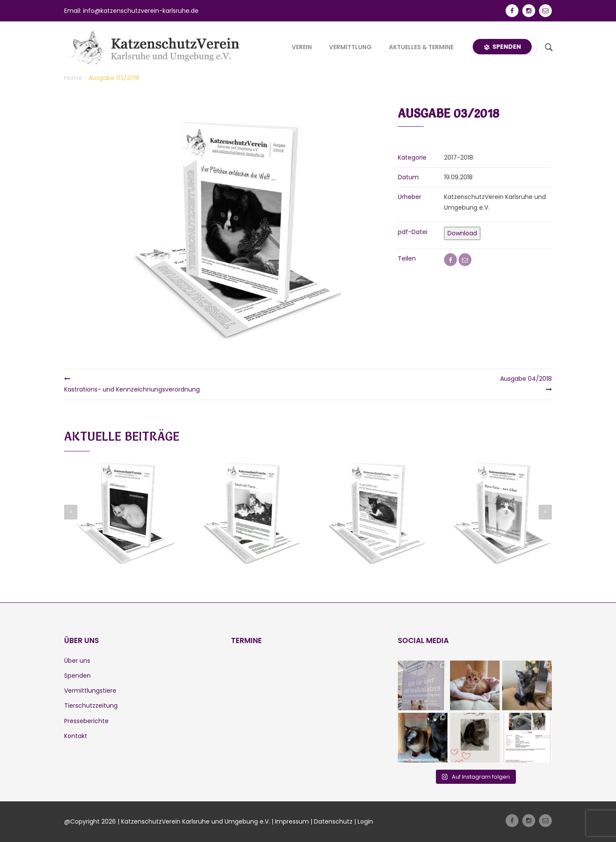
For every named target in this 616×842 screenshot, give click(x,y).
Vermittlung (350, 47)
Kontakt (75, 736)
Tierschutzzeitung (91, 705)
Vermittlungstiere (90, 690)
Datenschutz (333, 821)
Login (365, 821)
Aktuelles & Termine (421, 47)
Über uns (77, 660)
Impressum (292, 821)
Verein (302, 47)
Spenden (502, 46)
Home (73, 78)
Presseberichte (86, 721)
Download (462, 233)
